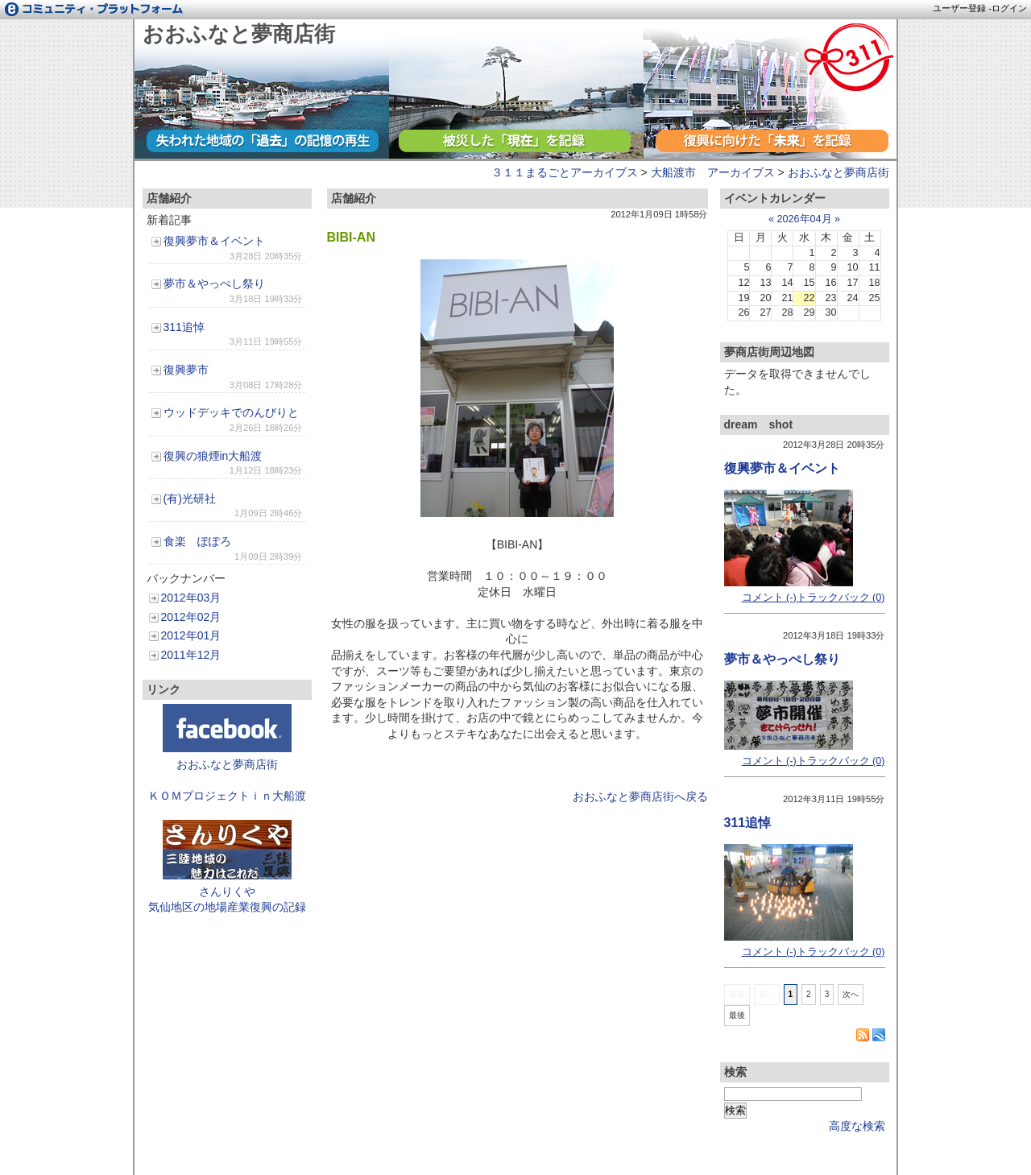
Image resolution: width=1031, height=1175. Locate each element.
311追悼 (184, 327)
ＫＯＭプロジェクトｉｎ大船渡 (227, 795)
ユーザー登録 (959, 8)
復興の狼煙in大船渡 (213, 455)
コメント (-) (769, 597)
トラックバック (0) (841, 597)
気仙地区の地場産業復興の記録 (227, 906)
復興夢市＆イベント (214, 240)
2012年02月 (191, 616)
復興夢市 (186, 369)
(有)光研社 (190, 498)
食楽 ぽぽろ (197, 541)
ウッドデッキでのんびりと (231, 412)
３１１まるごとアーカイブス (564, 172)
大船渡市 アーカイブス (713, 172)
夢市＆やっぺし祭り (214, 283)
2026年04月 (803, 219)
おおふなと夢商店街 (239, 34)
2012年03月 (191, 597)
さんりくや (227, 891)
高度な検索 (857, 1125)
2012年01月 (191, 635)
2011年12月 (191, 654)
